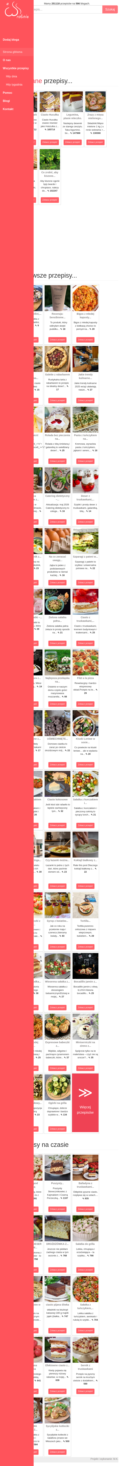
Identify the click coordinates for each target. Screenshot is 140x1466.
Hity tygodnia (12, 84)
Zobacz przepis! (46, 142)
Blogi (6, 100)
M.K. (135, 1458)
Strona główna (12, 51)
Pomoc (7, 92)
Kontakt (8, 109)
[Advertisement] (86, 42)
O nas (7, 60)
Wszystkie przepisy (16, 68)
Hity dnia (10, 76)
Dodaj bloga (11, 39)
